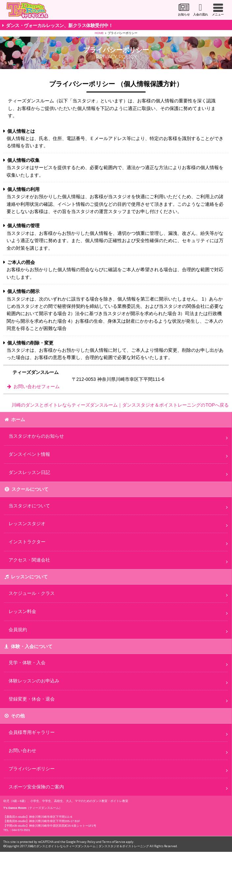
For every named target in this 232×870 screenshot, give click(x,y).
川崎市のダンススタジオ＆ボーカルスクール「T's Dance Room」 (27, 10)
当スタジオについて (29, 505)
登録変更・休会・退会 (32, 699)
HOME (99, 33)
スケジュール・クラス (32, 593)
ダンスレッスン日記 (29, 472)
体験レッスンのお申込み (34, 680)
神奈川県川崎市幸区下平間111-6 (50, 816)
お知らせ (184, 14)
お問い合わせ (22, 750)
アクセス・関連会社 (29, 559)
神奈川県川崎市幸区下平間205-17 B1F (54, 821)
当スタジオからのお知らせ (36, 436)
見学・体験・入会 (27, 662)
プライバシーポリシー (32, 768)
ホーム (18, 419)
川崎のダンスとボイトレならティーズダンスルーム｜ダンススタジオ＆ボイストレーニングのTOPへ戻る (120, 405)
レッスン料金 (22, 611)
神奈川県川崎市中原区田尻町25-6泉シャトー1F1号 (63, 825)
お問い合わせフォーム (37, 386)
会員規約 (18, 629)
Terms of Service (113, 842)
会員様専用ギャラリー (32, 732)
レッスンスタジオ (27, 523)
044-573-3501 (21, 830)
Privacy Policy (86, 842)
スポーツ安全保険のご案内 (36, 786)
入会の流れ (200, 14)
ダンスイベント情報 (29, 454)
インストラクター (27, 541)
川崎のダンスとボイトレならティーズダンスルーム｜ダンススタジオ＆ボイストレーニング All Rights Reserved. (102, 846)
